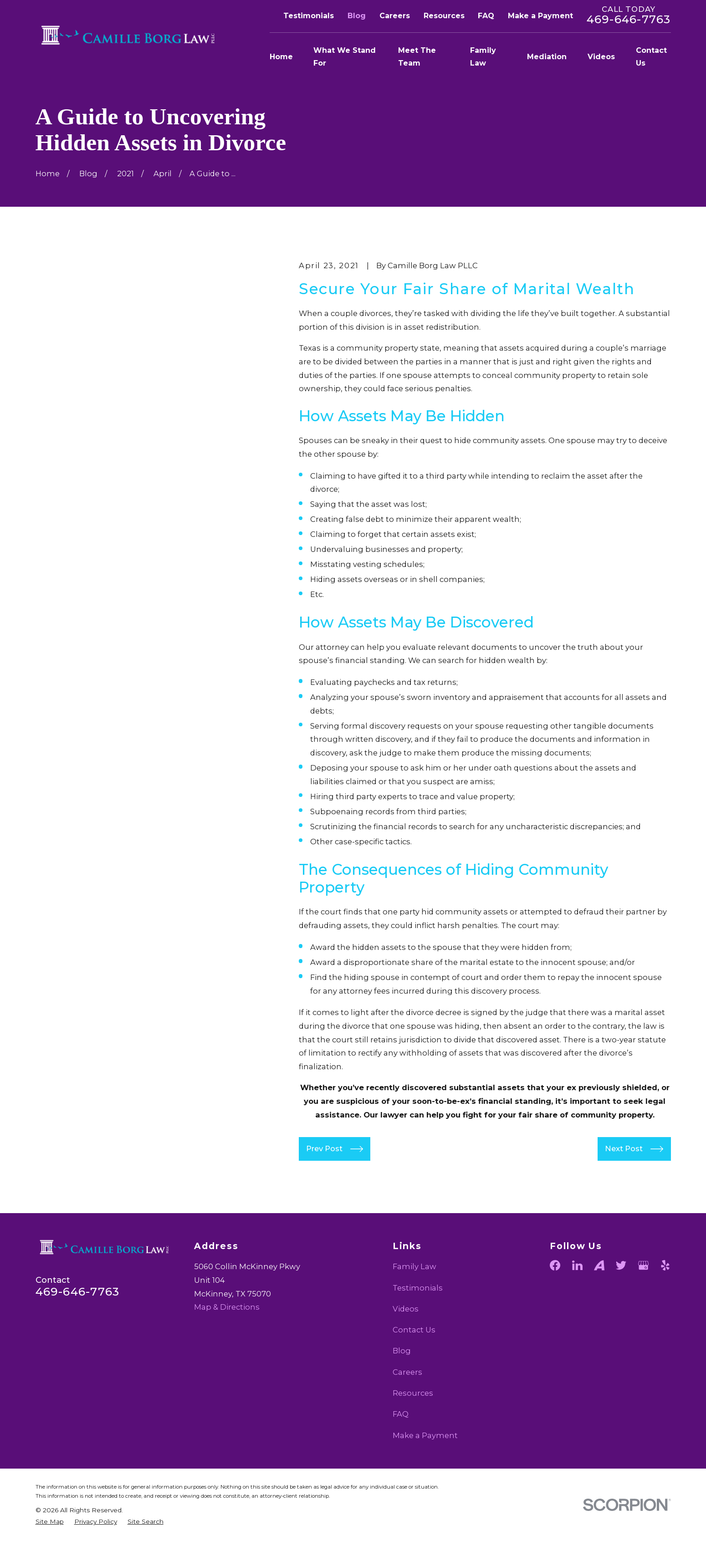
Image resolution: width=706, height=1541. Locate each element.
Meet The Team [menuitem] (417, 57)
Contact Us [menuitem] (651, 57)
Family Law (414, 1266)
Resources (444, 15)
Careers (394, 15)
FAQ (486, 15)
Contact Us (414, 1329)
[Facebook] (555, 1265)
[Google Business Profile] (643, 1265)
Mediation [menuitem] (547, 56)
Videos (406, 1308)
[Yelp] (665, 1265)
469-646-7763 (629, 19)
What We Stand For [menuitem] (344, 57)
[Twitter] (621, 1265)
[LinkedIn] (577, 1265)
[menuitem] (50, 1521)
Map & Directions (227, 1306)
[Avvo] (599, 1265)
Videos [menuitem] (601, 56)
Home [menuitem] (281, 56)
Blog (357, 15)
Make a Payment (540, 15)
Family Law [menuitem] (483, 57)
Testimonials (308, 15)
